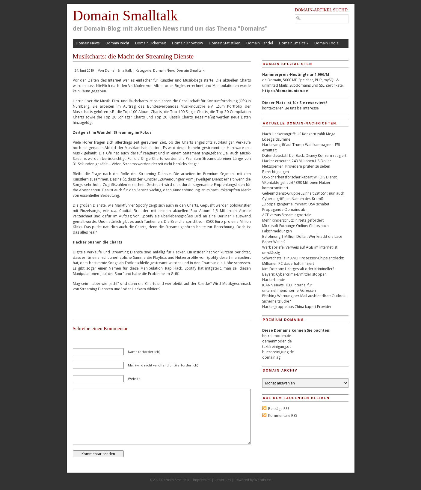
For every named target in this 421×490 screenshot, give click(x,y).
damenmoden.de (277, 341)
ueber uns (223, 479)
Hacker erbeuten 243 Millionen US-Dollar (296, 160)
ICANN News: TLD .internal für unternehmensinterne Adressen (289, 287)
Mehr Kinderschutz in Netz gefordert (293, 220)
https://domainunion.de (285, 90)
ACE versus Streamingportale (286, 214)
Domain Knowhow (187, 43)
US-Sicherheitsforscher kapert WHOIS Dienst (299, 177)
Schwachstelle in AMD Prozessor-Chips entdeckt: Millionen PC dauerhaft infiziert (303, 260)
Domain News (87, 43)
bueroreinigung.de (278, 351)
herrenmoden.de (276, 335)
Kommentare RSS (282, 415)
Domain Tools (326, 43)
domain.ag (271, 357)
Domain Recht (117, 43)
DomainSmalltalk (118, 70)
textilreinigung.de (277, 346)
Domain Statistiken (224, 43)
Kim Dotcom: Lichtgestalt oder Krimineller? (298, 268)
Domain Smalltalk (125, 15)
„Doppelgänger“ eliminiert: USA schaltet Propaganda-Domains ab (295, 207)
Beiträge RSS (278, 408)
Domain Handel (259, 43)
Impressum (202, 479)
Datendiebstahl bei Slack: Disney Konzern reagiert (304, 155)
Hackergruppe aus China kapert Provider (297, 306)
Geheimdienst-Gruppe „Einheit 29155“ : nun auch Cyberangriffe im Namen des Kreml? (303, 196)
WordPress (262, 479)
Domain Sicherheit (150, 43)
